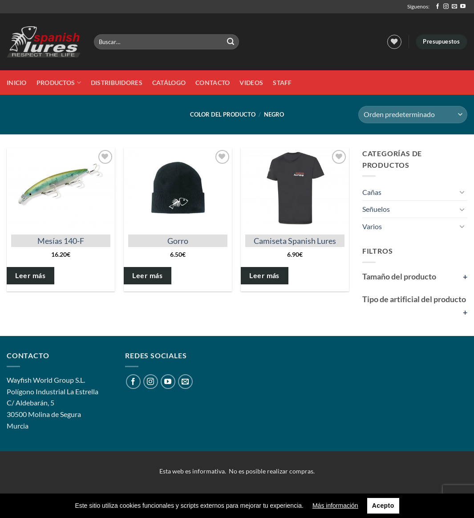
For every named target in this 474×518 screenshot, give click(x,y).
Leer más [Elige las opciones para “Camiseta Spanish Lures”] (264, 275)
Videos (251, 82)
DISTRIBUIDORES (116, 82)
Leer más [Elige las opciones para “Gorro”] (147, 275)
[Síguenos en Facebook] (437, 7)
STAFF (282, 82)
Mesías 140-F (60, 241)
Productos (58, 82)
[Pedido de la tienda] (412, 114)
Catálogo (169, 82)
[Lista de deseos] (394, 42)
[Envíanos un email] (454, 7)
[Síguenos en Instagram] (446, 7)
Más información (335, 505)
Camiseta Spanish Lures (295, 241)
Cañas (371, 192)
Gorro (177, 241)
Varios (372, 226)
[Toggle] (462, 191)
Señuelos (376, 209)
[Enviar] (231, 41)
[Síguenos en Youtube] (463, 7)
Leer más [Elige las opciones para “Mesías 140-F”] (30, 275)
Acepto (383, 505)
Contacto (212, 82)
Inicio (17, 82)
